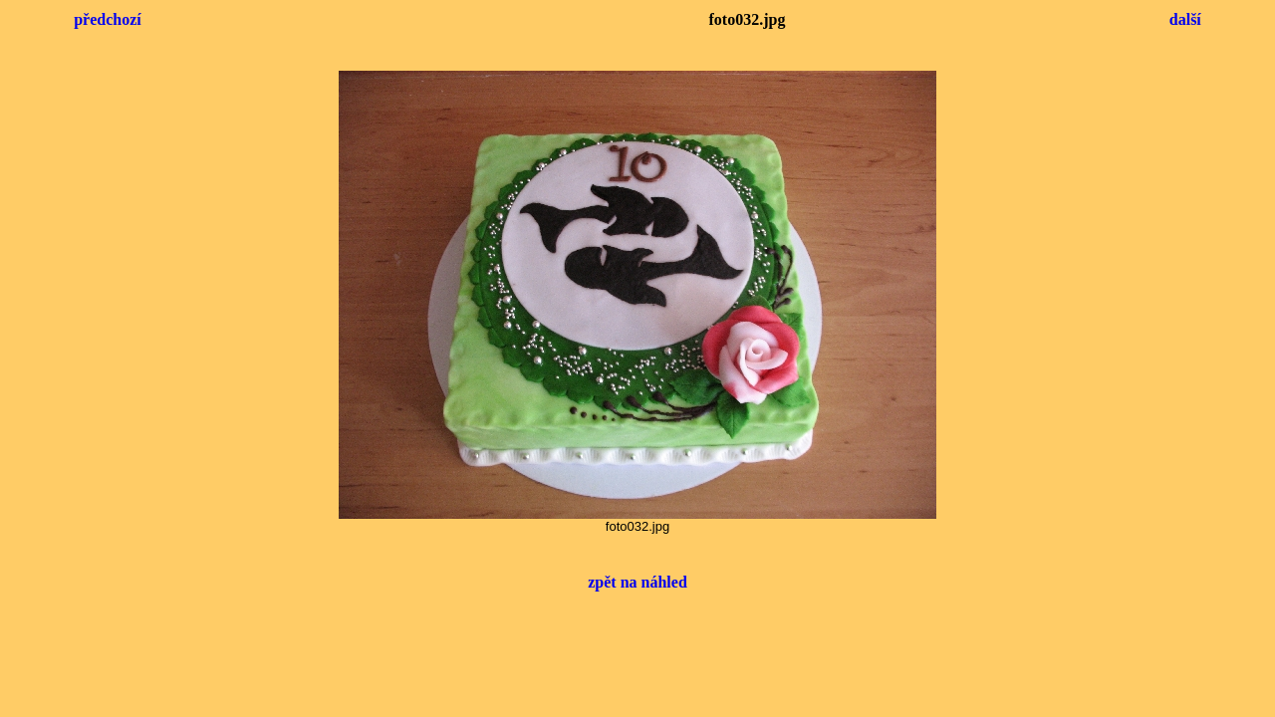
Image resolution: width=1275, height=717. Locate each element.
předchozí (107, 19)
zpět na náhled (637, 582)
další (1185, 19)
